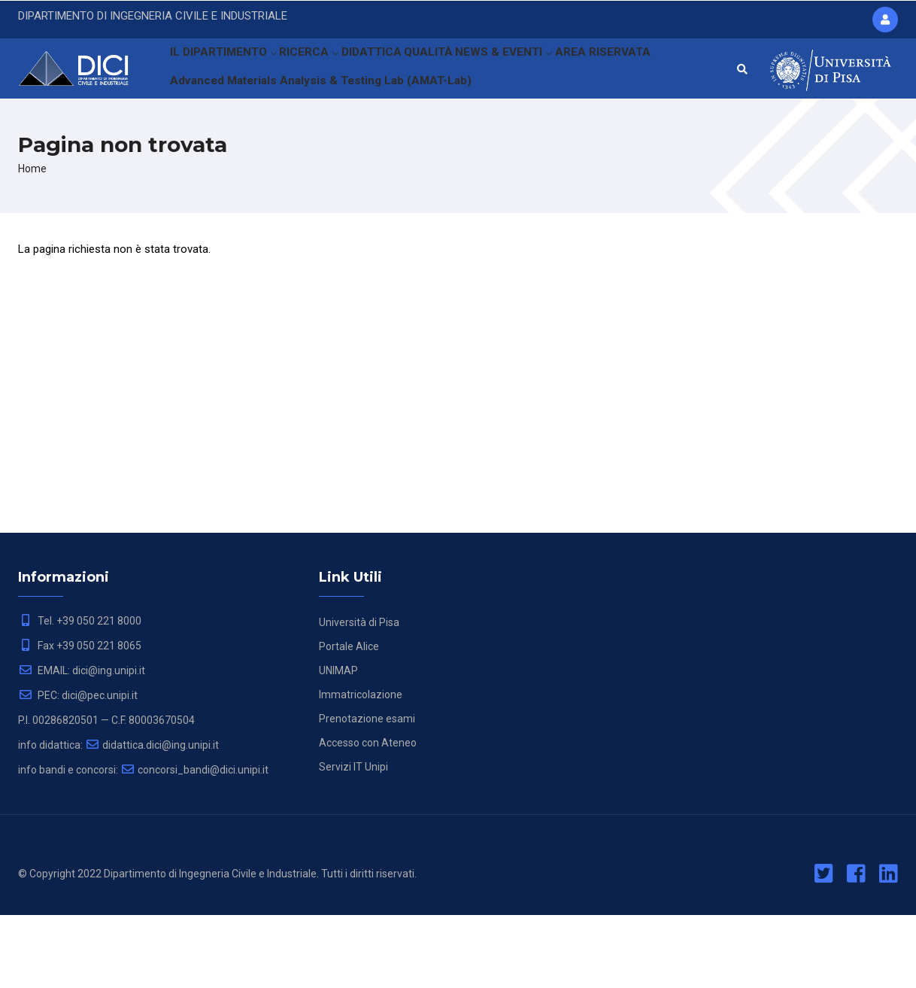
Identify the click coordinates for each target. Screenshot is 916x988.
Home (32, 242)
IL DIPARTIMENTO (226, 71)
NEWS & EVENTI (534, 71)
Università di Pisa (359, 695)
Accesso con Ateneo (368, 816)
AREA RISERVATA (634, 71)
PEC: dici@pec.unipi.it (78, 768)
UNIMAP (338, 743)
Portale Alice (349, 719)
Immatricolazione (360, 768)
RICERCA (317, 71)
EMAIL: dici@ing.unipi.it (81, 743)
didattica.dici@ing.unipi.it (152, 818)
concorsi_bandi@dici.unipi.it (194, 843)
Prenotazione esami (367, 792)
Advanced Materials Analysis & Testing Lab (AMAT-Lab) (314, 138)
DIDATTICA (387, 71)
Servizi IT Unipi (353, 840)
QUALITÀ (453, 71)
